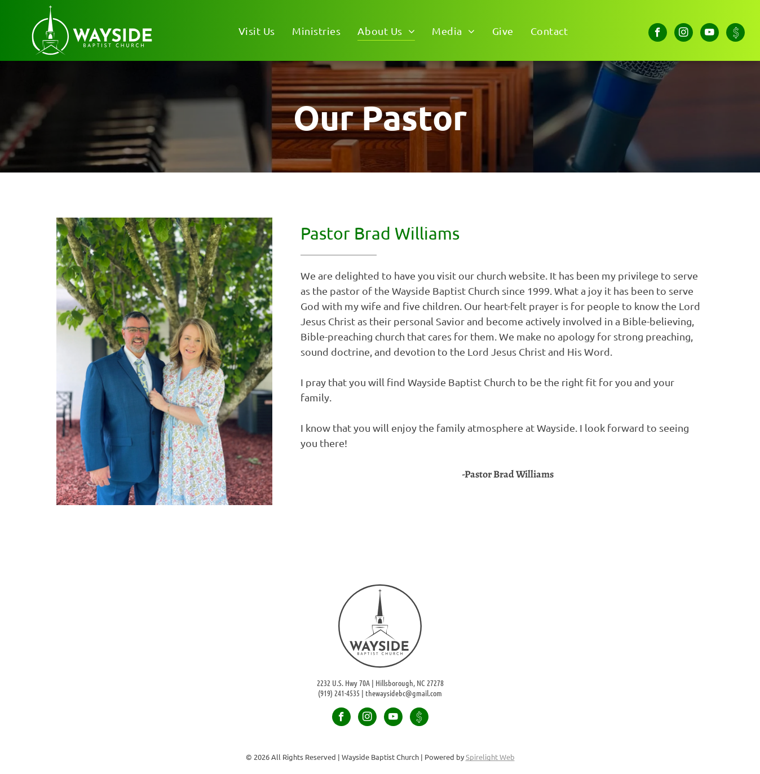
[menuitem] (257, 30)
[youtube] (709, 34)
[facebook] (657, 34)
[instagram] (683, 34)
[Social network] (735, 34)
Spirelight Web (490, 757)
